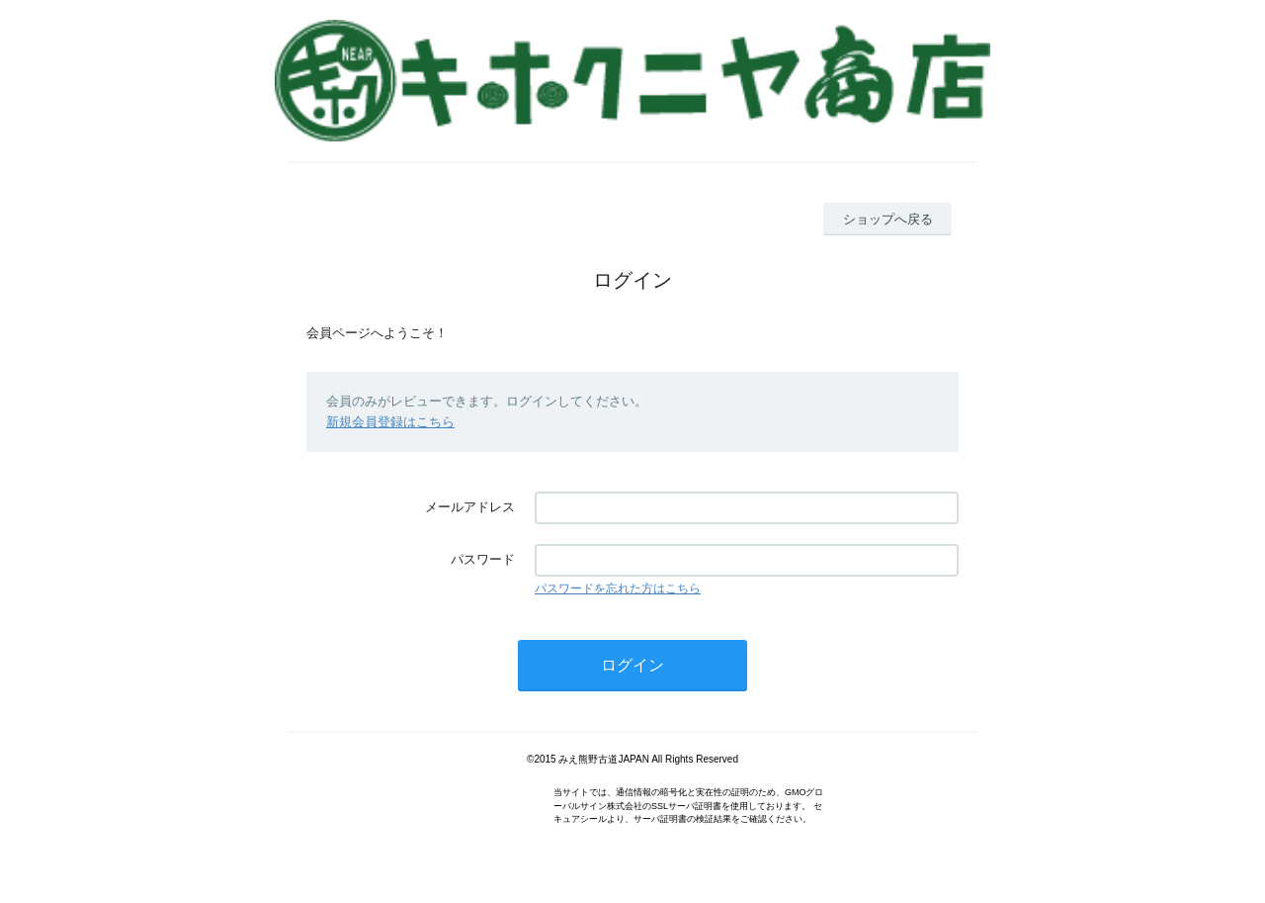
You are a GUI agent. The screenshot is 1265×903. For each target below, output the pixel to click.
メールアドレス (470, 506)
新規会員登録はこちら (390, 421)
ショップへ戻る (888, 219)
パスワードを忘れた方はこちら (618, 588)
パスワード (483, 559)
